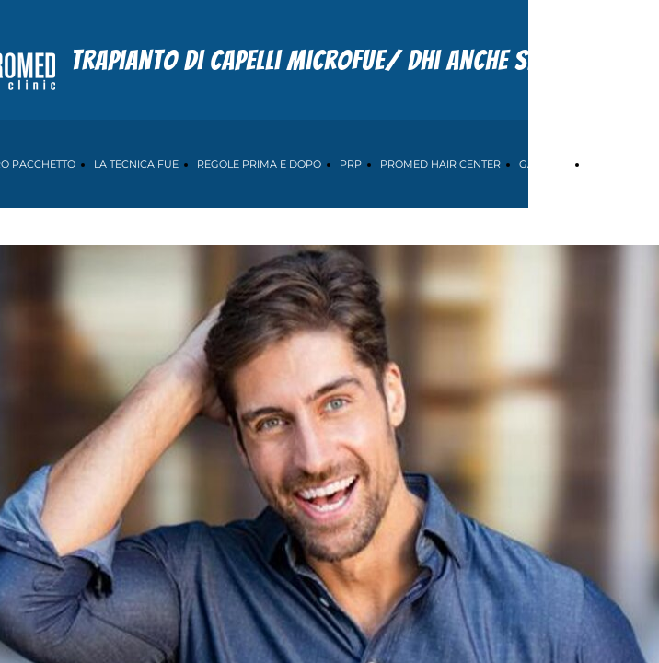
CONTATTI (613, 163)
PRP (351, 163)
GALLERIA (544, 163)
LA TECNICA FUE (136, 163)
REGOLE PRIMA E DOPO (259, 163)
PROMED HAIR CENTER (440, 163)
